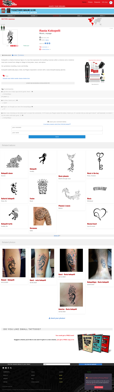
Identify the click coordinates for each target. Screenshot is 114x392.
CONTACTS (6, 372)
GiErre (47, 40)
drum (28, 78)
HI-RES (14, 55)
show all (56, 235)
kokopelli (5, 78)
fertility (12, 78)
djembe (25, 78)
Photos (90, 2)
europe (34, 15)
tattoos (33, 372)
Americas (11, 19)
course (61, 382)
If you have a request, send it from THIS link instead (57, 124)
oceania (11, 15)
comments (43, 47)
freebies (89, 372)
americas (57, 15)
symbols (61, 372)
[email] (56, 364)
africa (102, 15)
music (8, 78)
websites (5, 378)
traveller (16, 78)
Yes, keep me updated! (90, 364)
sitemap (5, 382)
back (111, 28)
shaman (21, 78)
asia (79, 15)
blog (32, 378)
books (60, 378)
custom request (35, 382)
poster (60, 375)
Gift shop (105, 2)
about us (5, 375)
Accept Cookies (99, 387)
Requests (97, 2)
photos (33, 375)
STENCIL (21, 55)
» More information (91, 384)
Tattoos (84, 2)
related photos (44, 49)
